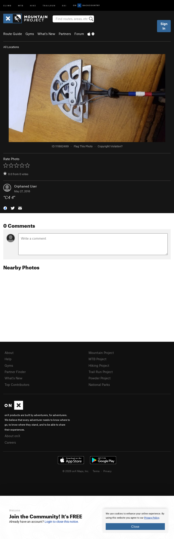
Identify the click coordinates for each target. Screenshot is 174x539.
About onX (12, 436)
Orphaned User (25, 186)
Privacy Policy (151, 517)
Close (135, 526)
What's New (46, 34)
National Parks (99, 384)
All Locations (11, 47)
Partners (65, 34)
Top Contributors (17, 384)
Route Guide (12, 34)
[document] (135, 521)
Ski (64, 5)
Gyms (29, 34)
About (9, 353)
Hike (33, 5)
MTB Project (97, 359)
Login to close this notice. (62, 521)
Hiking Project (99, 365)
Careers (10, 442)
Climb (7, 5)
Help (8, 359)
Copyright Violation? (110, 146)
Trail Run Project (101, 372)
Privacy (107, 471)
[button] (5, 207)
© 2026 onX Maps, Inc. (75, 471)
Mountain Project (101, 353)
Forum (79, 34)
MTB (20, 5)
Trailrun (49, 5)
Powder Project (99, 378)
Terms (96, 471)
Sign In (164, 26)
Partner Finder (15, 372)
